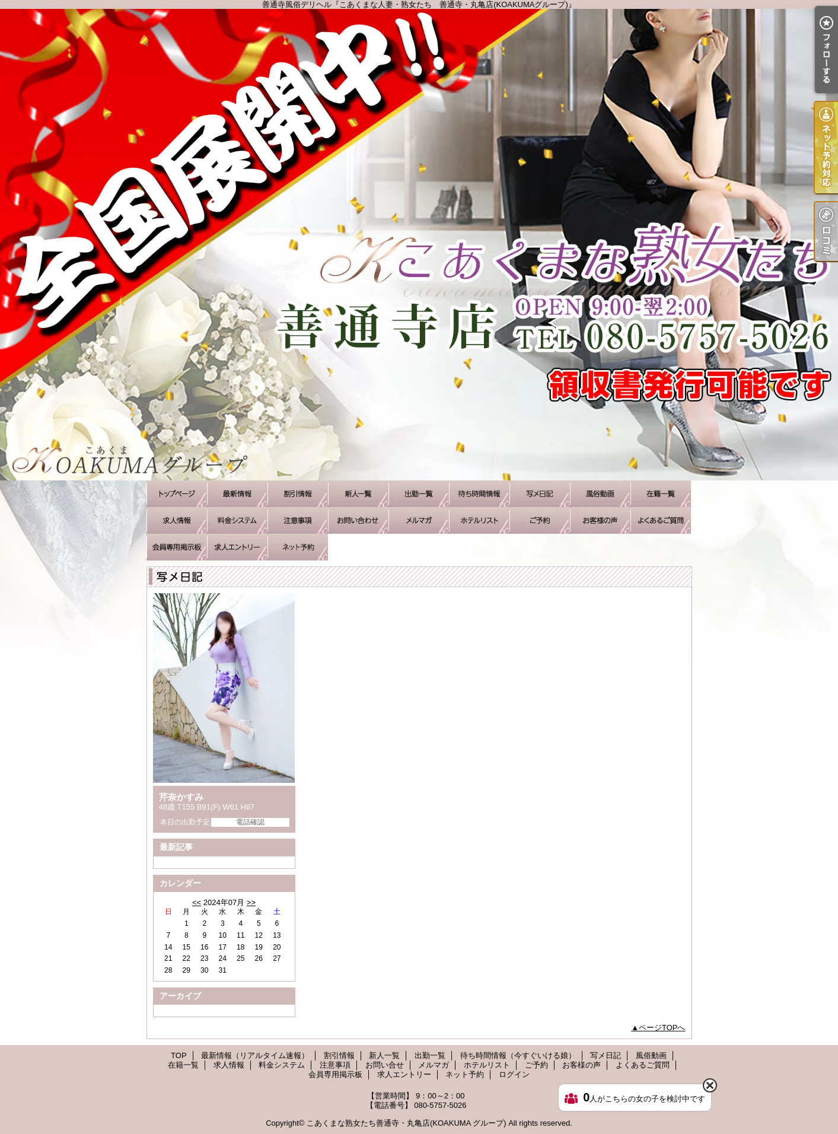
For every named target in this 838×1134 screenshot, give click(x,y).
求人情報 (176, 520)
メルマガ (418, 520)
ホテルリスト (479, 520)
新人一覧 (358, 493)
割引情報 (297, 493)
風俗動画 (600, 493)
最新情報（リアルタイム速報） (237, 493)
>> (251, 902)
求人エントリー (237, 547)
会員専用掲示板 (176, 547)
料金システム (237, 520)
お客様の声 (600, 520)
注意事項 (297, 520)
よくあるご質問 (660, 520)
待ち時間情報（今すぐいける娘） (479, 493)
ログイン (514, 1074)
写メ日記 (539, 493)
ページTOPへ (662, 1027)
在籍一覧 (660, 493)
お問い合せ (358, 520)
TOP (176, 493)
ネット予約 (297, 547)
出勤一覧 (418, 493)
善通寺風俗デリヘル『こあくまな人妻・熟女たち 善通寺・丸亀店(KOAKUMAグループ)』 (419, 244)
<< (196, 902)
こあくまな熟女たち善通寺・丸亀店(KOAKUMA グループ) (406, 1123)
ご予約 (539, 520)
